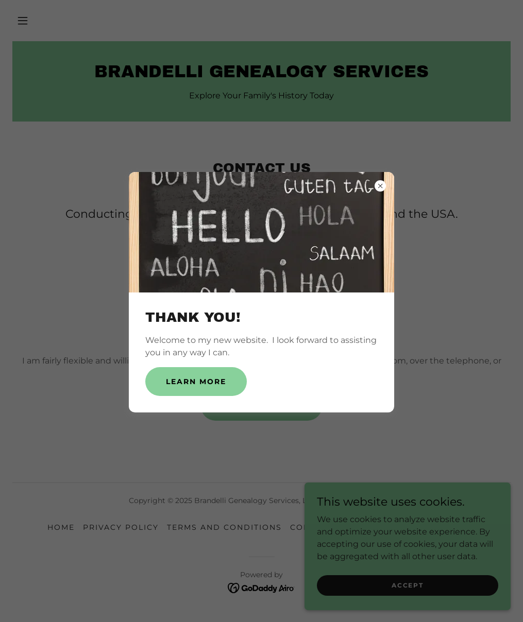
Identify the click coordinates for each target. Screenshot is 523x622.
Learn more (196, 381)
